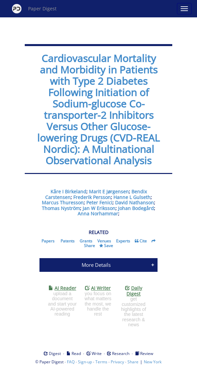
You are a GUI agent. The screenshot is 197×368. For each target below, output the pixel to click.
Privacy (117, 362)
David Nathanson (134, 202)
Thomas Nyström (61, 208)
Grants (86, 241)
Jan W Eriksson (99, 208)
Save (108, 245)
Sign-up (85, 362)
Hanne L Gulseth (132, 197)
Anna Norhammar (98, 213)
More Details (96, 264)
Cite (143, 241)
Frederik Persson (92, 197)
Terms (101, 362)
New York (153, 362)
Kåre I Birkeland (68, 191)
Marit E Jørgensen (109, 191)
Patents (68, 241)
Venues (104, 241)
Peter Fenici (99, 202)
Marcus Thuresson (63, 202)
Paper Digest (34, 8)
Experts (123, 241)
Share (89, 245)
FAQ (71, 362)
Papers (48, 241)
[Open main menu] (184, 8)
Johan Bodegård (136, 208)
